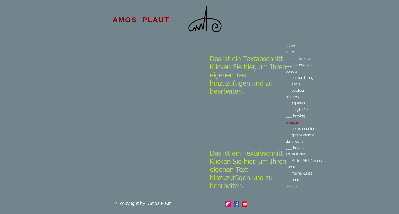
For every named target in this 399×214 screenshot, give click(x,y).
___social (293, 84)
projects (292, 122)
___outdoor (295, 90)
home (290, 45)
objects (292, 71)
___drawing (295, 115)
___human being (300, 77)
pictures (292, 96)
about (290, 166)
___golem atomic (300, 134)
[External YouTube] (146, 68)
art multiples (296, 154)
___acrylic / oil (297, 109)
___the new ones (300, 64)
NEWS (291, 52)
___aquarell (295, 103)
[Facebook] (228, 204)
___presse (294, 179)
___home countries (301, 128)
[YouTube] (244, 204)
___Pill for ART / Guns (304, 160)
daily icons (294, 141)
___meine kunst (299, 173)
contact (292, 185)
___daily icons (297, 147)
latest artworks (298, 58)
